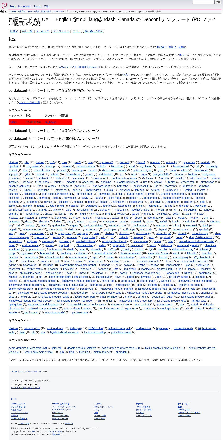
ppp (122, 174)
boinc (91, 201)
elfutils (184, 170)
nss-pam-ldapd (101, 186)
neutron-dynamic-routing (77, 308)
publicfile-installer (121, 332)
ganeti (135, 213)
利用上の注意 (16, 410)
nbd (71, 213)
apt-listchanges (142, 170)
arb (62, 352)
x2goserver (187, 182)
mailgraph (82, 233)
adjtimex (32, 241)
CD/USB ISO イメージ (62, 410)
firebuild (83, 352)
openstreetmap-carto (21, 288)
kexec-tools (124, 205)
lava (188, 265)
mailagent (108, 221)
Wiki (46, 6)
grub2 (77, 162)
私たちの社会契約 (18, 407)
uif (40, 276)
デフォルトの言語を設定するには (25, 387)
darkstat (73, 229)
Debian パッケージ (60, 415)
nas (133, 174)
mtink (152, 245)
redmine (190, 221)
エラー (77, 31)
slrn (206, 217)
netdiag (29, 217)
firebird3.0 (61, 178)
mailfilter (206, 269)
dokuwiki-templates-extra (43, 308)
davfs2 (48, 201)
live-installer (31, 312)
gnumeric (187, 186)
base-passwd (181, 166)
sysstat (180, 178)
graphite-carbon (34, 249)
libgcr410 (168, 284)
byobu (151, 193)
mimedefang (126, 257)
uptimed (32, 201)
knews (82, 273)
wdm (82, 249)
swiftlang (66, 253)
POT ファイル (61, 31)
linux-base (117, 166)
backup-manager (182, 229)
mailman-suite (30, 245)
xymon (150, 221)
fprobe (192, 269)
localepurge (136, 201)
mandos (13, 257)
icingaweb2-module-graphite (116, 288)
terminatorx (15, 241)
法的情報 (14, 415)
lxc (156, 186)
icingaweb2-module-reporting (25, 284)
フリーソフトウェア (19, 413)
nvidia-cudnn (143, 328)
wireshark (78, 178)
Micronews (24, 6)
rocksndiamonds (183, 328)
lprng (152, 237)
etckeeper (61, 190)
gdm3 (28, 174)
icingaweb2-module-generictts (45, 304)
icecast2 (13, 217)
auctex (52, 186)
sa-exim (30, 225)
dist (57, 261)
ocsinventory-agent (20, 209)
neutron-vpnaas (120, 304)
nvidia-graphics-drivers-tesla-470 (28, 348)
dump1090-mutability (201, 237)
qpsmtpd (200, 276)
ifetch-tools (95, 284)
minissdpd (30, 193)
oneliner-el (207, 292)
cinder (110, 257)
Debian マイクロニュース (189, 413)
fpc (39, 186)
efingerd (153, 284)
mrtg (108, 213)
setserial (74, 205)
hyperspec (162, 328)
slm (182, 304)
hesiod (181, 217)
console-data (84, 193)
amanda (42, 209)
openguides (15, 304)
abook (138, 217)
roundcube (171, 190)
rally (187, 308)
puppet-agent (135, 193)
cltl (33, 332)
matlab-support (117, 225)
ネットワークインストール (64, 407)
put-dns (142, 296)
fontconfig (171, 162)
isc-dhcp (50, 166)
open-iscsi (88, 182)
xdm (60, 213)
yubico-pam (110, 229)
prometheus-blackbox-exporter (196, 241)
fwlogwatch (29, 265)
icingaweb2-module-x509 (171, 300)
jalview (204, 249)
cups (64, 162)
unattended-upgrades (124, 178)
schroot (43, 197)
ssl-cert (55, 174)
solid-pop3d (128, 280)
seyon (176, 213)
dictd (55, 197)
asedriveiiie (202, 265)
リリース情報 (100, 415)
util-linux (13, 162)
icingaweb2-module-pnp (181, 292)
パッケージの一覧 (29, 102)
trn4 (71, 352)
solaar (103, 201)
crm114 (162, 249)
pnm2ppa (122, 186)
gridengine (58, 225)
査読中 (126, 74)
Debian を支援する (19, 418)
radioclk (123, 237)
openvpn (106, 182)
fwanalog (166, 280)
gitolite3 (203, 229)
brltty (103, 166)
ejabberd (145, 229)
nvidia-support (32, 328)
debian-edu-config (182, 249)
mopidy (13, 229)
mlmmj (177, 225)
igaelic (176, 221)
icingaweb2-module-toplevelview (87, 304)
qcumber (207, 253)
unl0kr (109, 300)
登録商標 (56, 434)
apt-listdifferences (30, 273)
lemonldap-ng (200, 233)
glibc (26, 162)
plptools (190, 288)
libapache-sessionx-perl (146, 273)
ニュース (98, 404)
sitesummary (140, 241)
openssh (155, 162)
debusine (166, 245)
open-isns (43, 190)
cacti (168, 217)
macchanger (32, 213)
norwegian (70, 197)
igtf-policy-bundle (178, 276)
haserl (123, 273)
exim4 (40, 174)
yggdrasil (165, 237)
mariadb (205, 162)
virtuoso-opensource (173, 193)
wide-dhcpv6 (163, 233)
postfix (165, 178)
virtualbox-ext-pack (119, 328)
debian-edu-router (162, 296)
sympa (12, 265)
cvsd (69, 273)
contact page (23, 423)
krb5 (52, 162)
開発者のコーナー (60, 418)
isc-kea (168, 205)
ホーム (13, 399)
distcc (28, 221)
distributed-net (102, 352)
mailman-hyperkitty (188, 245)
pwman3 (146, 276)
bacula (76, 190)
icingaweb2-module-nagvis (53, 296)
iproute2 (61, 170)
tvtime (157, 241)
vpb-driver (155, 201)
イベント (98, 410)
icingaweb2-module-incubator (195, 280)
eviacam (53, 269)
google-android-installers (81, 348)
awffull (163, 221)
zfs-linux (13, 328)
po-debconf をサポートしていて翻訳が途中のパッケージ (56, 90)
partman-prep (80, 312)
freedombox (151, 197)
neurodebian (190, 209)
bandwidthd (47, 253)
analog (158, 182)
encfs (139, 205)
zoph (142, 265)
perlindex (162, 213)
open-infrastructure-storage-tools (117, 308)
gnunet (125, 249)
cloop (12, 253)
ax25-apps (129, 229)
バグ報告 (140, 413)
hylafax (194, 217)
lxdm (123, 221)
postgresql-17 (141, 186)
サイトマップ (183, 404)
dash (25, 170)
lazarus (99, 197)
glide (11, 261)
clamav (149, 178)
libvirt (132, 166)
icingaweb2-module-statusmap (66, 284)
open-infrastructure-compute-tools (68, 276)
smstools (96, 249)
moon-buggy (143, 233)
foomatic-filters (140, 209)
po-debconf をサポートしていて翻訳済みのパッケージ (54, 131)
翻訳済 (172, 47)
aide (68, 209)
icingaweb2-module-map (152, 288)
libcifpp (206, 225)
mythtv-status (35, 269)
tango (207, 209)
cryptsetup (146, 166)
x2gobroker (26, 253)
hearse (163, 257)
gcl (51, 233)
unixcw (57, 209)
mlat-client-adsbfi (55, 312)
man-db (92, 170)
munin (57, 182)
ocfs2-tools (27, 261)
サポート (140, 404)
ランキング (42, 31)
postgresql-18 (161, 174)
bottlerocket (205, 273)
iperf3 (26, 182)
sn (99, 300)
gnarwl (128, 296)
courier (107, 205)
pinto (11, 296)
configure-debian (93, 225)
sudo (173, 170)
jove (11, 233)
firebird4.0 (44, 178)
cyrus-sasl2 (106, 162)
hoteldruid (25, 296)
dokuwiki (124, 233)
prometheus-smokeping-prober (78, 265)
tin (112, 237)
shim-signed (201, 170)
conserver (14, 269)
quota (109, 190)
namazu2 (191, 225)
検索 (180, 407)
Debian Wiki (99, 418)
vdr (19, 225)
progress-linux (165, 269)
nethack (78, 201)
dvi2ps (112, 249)
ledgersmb (80, 292)
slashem (44, 221)
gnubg (147, 213)
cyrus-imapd (57, 205)
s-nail (118, 193)
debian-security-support (176, 197)
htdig (83, 213)
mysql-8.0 (80, 186)
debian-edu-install (130, 253)
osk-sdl (176, 288)
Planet (37, 6)
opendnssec (37, 233)
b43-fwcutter (95, 328)
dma (75, 217)
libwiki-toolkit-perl (85, 296)
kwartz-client (142, 304)
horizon (155, 265)
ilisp (112, 273)
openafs (13, 213)
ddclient (188, 201)
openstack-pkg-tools (147, 261)
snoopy (57, 237)
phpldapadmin (141, 225)
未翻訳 (182, 47)
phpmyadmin (93, 190)
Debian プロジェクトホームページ (26, 371)
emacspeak (31, 257)
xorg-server (33, 166)
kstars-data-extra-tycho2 (39, 352)
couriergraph (147, 280)
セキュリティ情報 (144, 410)
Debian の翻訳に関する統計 (39, 11)
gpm (160, 170)
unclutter (184, 205)
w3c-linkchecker (54, 257)
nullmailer (118, 201)
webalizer (200, 205)
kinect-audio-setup (95, 332)
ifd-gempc (28, 276)
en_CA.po (50, 122)
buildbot (139, 249)
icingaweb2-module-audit (195, 296)
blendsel (125, 190)
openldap (14, 166)
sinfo (140, 284)
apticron (133, 197)
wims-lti (199, 308)
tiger (126, 217)
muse (44, 225)
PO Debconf (58, 11)
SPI (33, 431)
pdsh (170, 241)
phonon (178, 174)
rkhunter (13, 193)
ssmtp (12, 205)
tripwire (43, 217)
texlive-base (73, 174)
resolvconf (170, 186)
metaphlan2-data (158, 253)
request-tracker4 (32, 229)
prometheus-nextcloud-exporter (56, 288)
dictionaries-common (114, 170)
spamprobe (88, 237)
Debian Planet (184, 415)
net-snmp (77, 170)
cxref (96, 233)
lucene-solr (92, 229)
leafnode (48, 265)
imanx (80, 221)
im (179, 269)
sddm (13, 122)
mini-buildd (108, 280)
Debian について (18, 404)
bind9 (141, 162)
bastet (115, 217)
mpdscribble (173, 265)
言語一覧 (27, 31)
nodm (179, 237)
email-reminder (109, 296)
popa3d (105, 265)
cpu (126, 261)
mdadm (71, 182)
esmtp (176, 253)
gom (159, 276)
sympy (29, 178)
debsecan (197, 193)
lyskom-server (164, 304)
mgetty (74, 225)
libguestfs (43, 182)
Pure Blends (57, 413)
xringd (194, 304)
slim (69, 221)
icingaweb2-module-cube (106, 292)
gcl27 (118, 276)
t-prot (95, 257)
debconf (124, 162)
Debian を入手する (60, 404)
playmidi (162, 229)
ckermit (182, 233)
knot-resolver (85, 245)
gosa (22, 233)
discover (67, 166)
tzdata (161, 166)
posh (67, 261)
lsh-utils (191, 253)
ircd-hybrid (130, 269)
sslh (103, 237)
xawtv (84, 197)
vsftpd (188, 190)
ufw (145, 182)
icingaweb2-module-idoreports (144, 292)
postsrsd (136, 221)
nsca (200, 213)
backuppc (100, 217)
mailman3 (162, 225)
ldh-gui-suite (199, 300)
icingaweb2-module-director (40, 280)
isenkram (153, 205)
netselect (14, 197)
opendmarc (154, 217)
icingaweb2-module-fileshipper (75, 300)
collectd (29, 197)
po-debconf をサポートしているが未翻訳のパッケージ (54, 139)
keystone (68, 269)
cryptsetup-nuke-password (192, 261)
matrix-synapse (78, 257)
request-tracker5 (104, 253)
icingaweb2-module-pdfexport (79, 280)
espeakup (14, 221)
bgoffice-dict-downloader (64, 332)
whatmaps (173, 273)
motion (160, 209)
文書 (96, 413)
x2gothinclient (202, 257)
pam (90, 162)
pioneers (104, 209)
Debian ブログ (184, 410)
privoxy (49, 213)
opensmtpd (40, 237)
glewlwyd (23, 292)
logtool (130, 276)
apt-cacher (55, 249)
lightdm (192, 174)
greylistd (64, 245)
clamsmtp (47, 241)
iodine (57, 221)
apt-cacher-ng (84, 209)
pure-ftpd (114, 197)
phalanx (109, 233)
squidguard (64, 233)
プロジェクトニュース (104, 407)
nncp (11, 273)
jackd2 (89, 174)
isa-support (99, 178)
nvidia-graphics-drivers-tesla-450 (121, 348)
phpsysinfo (118, 245)
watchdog (91, 205)
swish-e (45, 261)
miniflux (114, 261)
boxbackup (86, 288)
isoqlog (145, 269)
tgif (151, 249)
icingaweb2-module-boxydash (51, 292)
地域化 (14, 31)
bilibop (188, 273)
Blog (12, 6)
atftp (202, 201)
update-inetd (106, 174)
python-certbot (197, 178)
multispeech (123, 284)
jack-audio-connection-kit (56, 193)
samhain (72, 237)
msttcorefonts (55, 328)
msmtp (201, 190)
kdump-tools (56, 229)
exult (22, 332)
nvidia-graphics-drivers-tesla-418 (164, 348)
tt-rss (169, 261)
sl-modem (121, 352)
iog (109, 284)
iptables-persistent (127, 182)
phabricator (145, 257)
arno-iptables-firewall (114, 241)
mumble (27, 205)
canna (94, 213)
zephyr (65, 186)
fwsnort (13, 276)
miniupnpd (137, 245)
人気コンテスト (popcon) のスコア (79, 66)
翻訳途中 (162, 47)
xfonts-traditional (85, 241)
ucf (197, 166)
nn (117, 265)
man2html (120, 209)
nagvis (79, 261)
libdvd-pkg (76, 328)
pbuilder (63, 201)
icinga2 (28, 190)
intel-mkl (57, 348)
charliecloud (102, 276)
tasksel (40, 162)
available (69, 423)
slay (202, 221)
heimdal (155, 190)
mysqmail (97, 273)
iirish (174, 209)
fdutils (40, 205)
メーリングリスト (144, 415)
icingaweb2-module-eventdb (135, 300)
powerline (104, 193)
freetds (172, 182)
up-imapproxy (180, 257)
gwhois (49, 245)
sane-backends (86, 166)
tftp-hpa (139, 190)
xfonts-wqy (60, 217)
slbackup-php (53, 273)
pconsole (103, 269)
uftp (116, 269)
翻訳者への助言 (93, 31)
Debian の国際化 (18, 11)
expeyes (138, 237)
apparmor (189, 162)
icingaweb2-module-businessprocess (30, 300)
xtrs (43, 332)
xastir (188, 213)
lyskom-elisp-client (189, 284)
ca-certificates (42, 170)
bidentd (13, 280)
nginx (144, 174)
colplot (128, 265)
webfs (102, 245)
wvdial (121, 213)
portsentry (65, 241)
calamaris (81, 253)
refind (86, 217)
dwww (92, 221)
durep (12, 245)
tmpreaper (173, 201)
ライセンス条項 (55, 431)
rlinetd (70, 249)
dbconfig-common (19, 186)
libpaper (13, 174)
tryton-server (95, 261)
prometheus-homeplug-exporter (161, 308)
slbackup (86, 269)
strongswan (207, 182)
